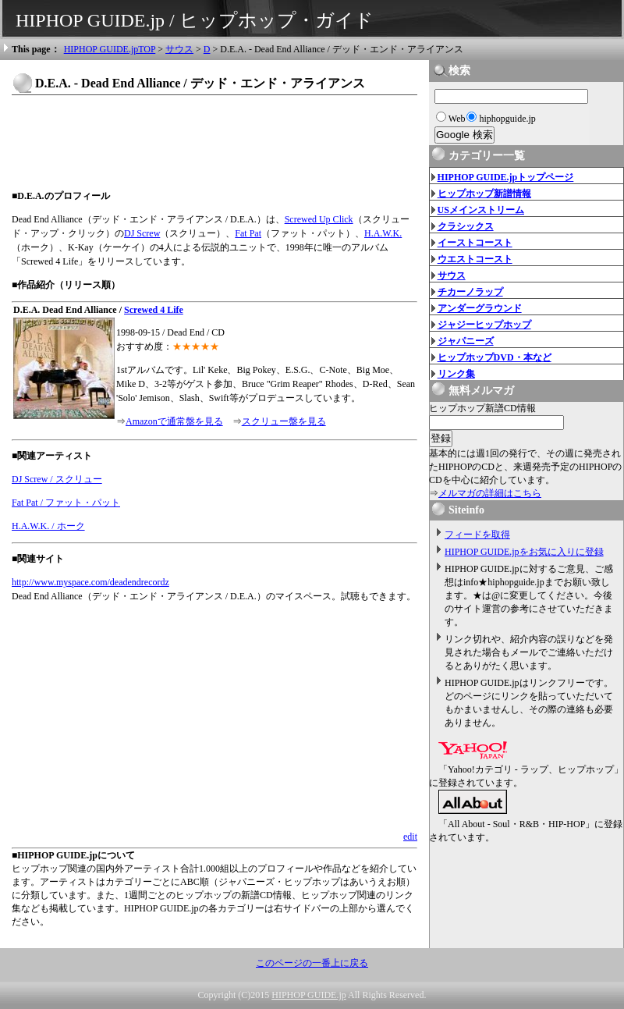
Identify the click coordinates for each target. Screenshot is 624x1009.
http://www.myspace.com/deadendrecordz (90, 582)
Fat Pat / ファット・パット (66, 502)
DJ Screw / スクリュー (57, 479)
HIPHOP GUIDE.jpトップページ (506, 177)
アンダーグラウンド (480, 308)
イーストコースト (475, 242)
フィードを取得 (477, 534)
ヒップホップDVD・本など (494, 357)
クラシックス (466, 226)
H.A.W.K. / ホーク (48, 525)
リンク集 (456, 373)
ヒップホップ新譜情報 (484, 193)
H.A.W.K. (383, 233)
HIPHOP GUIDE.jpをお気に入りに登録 (524, 551)
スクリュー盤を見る (284, 421)
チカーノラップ (470, 291)
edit (410, 836)
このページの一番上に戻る (312, 962)
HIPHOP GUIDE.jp (308, 994)
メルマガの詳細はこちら (489, 493)
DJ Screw (142, 233)
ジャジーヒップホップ (484, 324)
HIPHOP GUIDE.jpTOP (110, 49)
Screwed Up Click (319, 219)
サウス (179, 49)
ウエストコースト (475, 259)
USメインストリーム (481, 209)
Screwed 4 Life (153, 309)
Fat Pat (248, 233)
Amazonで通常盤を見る (174, 421)
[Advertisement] (214, 142)
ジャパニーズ (466, 341)
